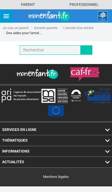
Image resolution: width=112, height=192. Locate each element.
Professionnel (84, 4)
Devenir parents (46, 28)
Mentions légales (56, 177)
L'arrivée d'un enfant (78, 28)
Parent (28, 4)
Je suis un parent (15, 28)
